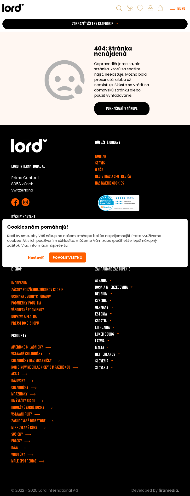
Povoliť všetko (67, 257)
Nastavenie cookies (109, 183)
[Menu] (177, 8)
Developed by (155, 490)
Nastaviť (36, 257)
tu (66, 245)
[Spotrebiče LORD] (13, 8)
